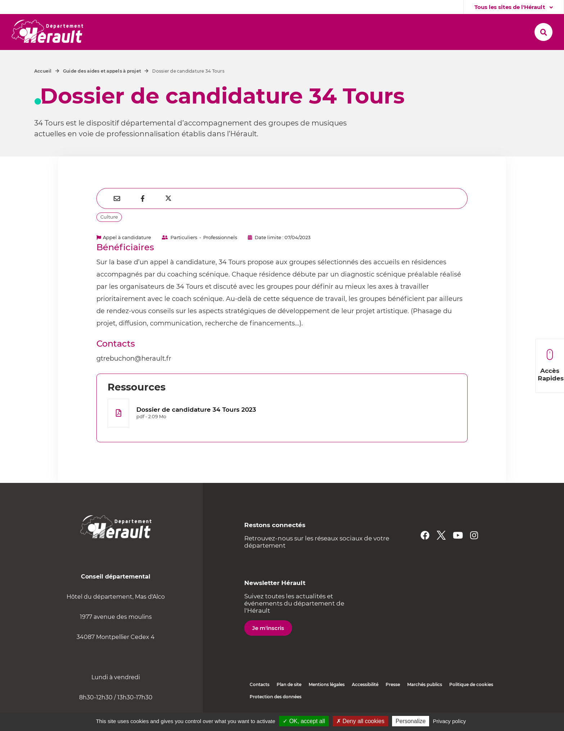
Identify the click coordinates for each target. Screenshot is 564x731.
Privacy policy (449, 721)
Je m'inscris (268, 628)
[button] (127, 32)
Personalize (411, 721)
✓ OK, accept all (304, 721)
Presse (393, 684)
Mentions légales (327, 684)
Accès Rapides (551, 365)
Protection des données (275, 696)
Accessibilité (365, 684)
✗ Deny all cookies (360, 721)
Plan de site (289, 684)
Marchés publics (424, 684)
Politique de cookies (471, 684)
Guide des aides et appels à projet (102, 71)
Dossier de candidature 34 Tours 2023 (196, 409)
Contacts (259, 684)
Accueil (43, 71)
